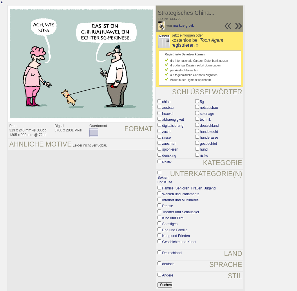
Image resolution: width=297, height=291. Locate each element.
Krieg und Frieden (176, 236)
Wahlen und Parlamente (180, 194)
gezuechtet (208, 144)
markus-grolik (183, 26)
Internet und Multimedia (180, 200)
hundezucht (209, 132)
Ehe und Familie (174, 230)
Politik (166, 162)
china (166, 102)
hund (204, 149)
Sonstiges (170, 224)
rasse (166, 137)
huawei (167, 114)
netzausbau (209, 108)
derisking (169, 155)
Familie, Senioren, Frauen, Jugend (188, 188)
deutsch (168, 264)
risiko (204, 155)
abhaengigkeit (173, 120)
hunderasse (209, 137)
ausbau (167, 108)
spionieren (170, 149)
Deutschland (172, 253)
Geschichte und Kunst (179, 242)
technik (205, 120)
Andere (167, 275)
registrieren (184, 45)
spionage (207, 114)
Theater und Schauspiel (180, 212)
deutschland (209, 126)
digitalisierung (172, 126)
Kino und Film (172, 218)
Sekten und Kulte (164, 180)
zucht (166, 132)
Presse (167, 206)
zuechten (169, 144)
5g (202, 102)
